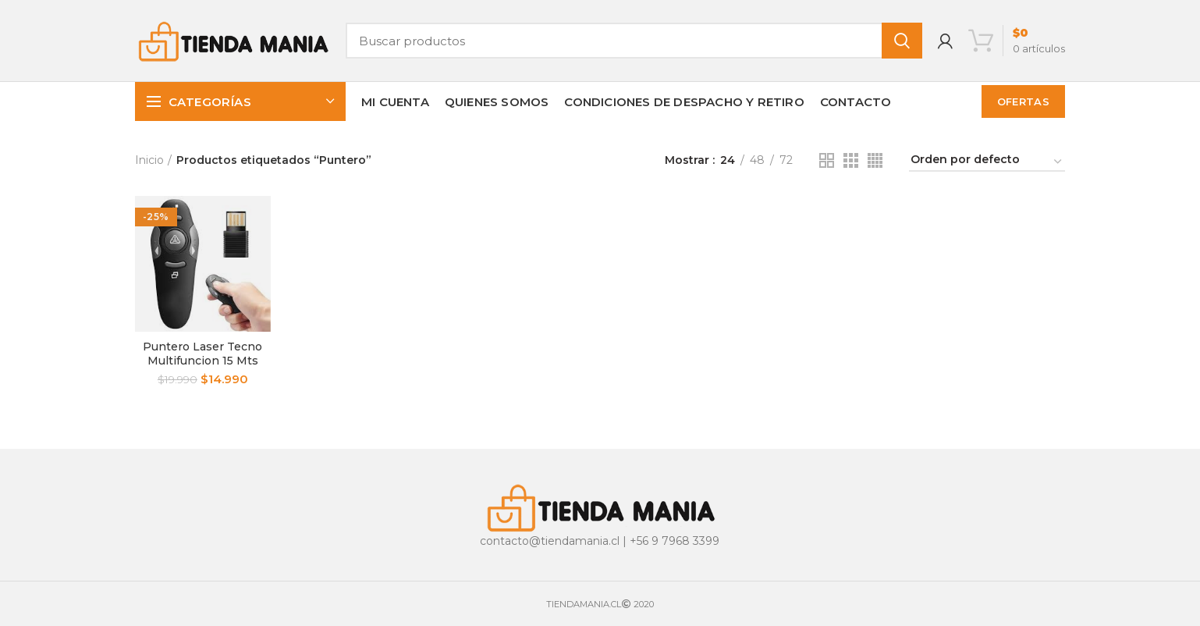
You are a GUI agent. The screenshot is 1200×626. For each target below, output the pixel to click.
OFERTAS (1023, 101)
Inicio (149, 160)
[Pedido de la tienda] (987, 162)
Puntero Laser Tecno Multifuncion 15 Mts (202, 354)
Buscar (902, 41)
